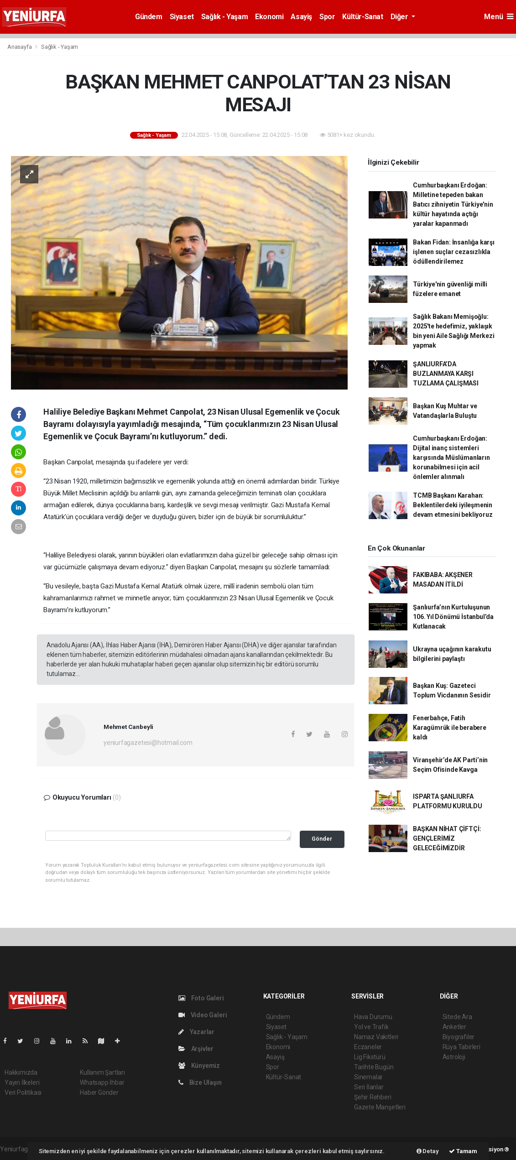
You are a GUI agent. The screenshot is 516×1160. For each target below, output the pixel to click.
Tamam (463, 1151)
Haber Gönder (99, 1092)
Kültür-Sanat (362, 16)
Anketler (454, 1026)
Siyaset (182, 16)
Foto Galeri (201, 998)
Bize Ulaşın (200, 1082)
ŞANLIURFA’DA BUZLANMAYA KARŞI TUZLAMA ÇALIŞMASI (446, 373)
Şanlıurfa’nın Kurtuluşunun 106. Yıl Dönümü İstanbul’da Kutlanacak (453, 616)
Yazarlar (196, 1031)
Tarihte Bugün (374, 1067)
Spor (327, 16)
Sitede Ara (457, 1016)
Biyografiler (459, 1036)
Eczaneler (368, 1047)
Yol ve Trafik (371, 1026)
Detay (428, 1151)
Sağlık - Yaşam (224, 16)
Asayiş (301, 16)
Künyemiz (199, 1065)
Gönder (322, 838)
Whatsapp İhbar (102, 1082)
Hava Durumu (373, 1016)
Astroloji (454, 1057)
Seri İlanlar (369, 1087)
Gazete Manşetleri (380, 1107)
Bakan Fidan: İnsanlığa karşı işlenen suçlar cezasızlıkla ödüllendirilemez (454, 252)
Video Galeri (202, 1015)
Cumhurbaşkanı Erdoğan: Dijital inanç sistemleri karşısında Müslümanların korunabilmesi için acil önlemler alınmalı (451, 457)
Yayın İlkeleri (22, 1082)
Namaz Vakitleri (376, 1036)
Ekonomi (269, 16)
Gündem (148, 16)
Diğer (400, 16)
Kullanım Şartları (102, 1072)
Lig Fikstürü (370, 1057)
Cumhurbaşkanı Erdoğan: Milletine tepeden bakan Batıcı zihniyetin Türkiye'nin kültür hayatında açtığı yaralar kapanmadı (453, 204)
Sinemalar (368, 1077)
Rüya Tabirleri (461, 1047)
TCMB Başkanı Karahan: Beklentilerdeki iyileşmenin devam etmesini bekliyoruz (452, 505)
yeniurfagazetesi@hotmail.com (148, 742)
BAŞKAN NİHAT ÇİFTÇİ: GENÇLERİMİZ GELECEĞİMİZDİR (447, 838)
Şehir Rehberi (372, 1097)
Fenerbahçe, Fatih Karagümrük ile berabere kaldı (449, 727)
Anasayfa (20, 46)
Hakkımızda (21, 1072)
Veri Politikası (23, 1092)
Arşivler (196, 1048)
